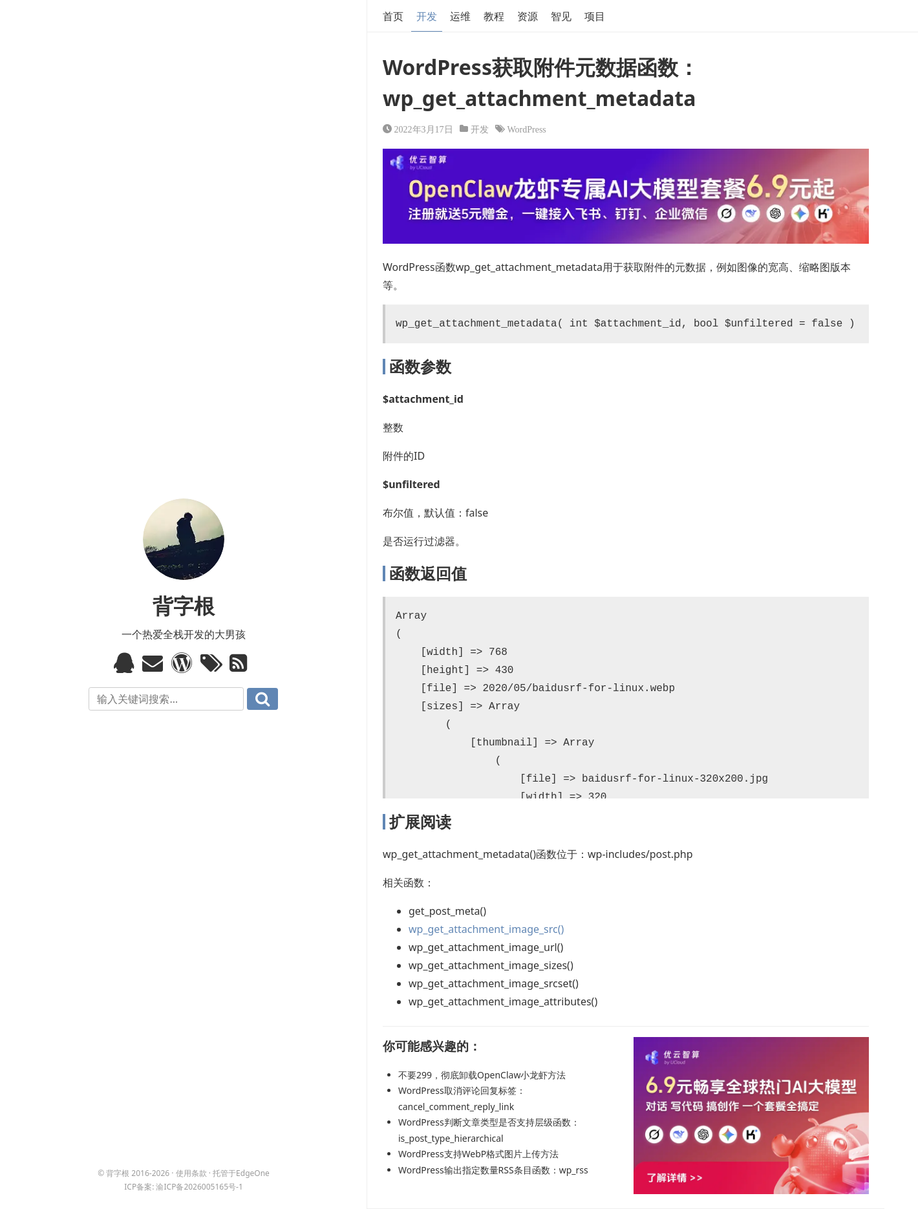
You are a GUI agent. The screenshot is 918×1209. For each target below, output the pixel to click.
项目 (594, 16)
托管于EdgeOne (241, 1173)
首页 (393, 16)
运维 (460, 16)
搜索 (262, 699)
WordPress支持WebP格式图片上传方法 (478, 1154)
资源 (527, 16)
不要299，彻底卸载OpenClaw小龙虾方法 (482, 1075)
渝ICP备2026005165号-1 (199, 1186)
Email (154, 662)
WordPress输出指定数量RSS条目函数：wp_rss (493, 1170)
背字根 (184, 605)
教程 (494, 16)
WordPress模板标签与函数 (183, 662)
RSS (241, 662)
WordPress (526, 128)
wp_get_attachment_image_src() (486, 929)
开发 (426, 16)
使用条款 (191, 1173)
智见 (561, 16)
